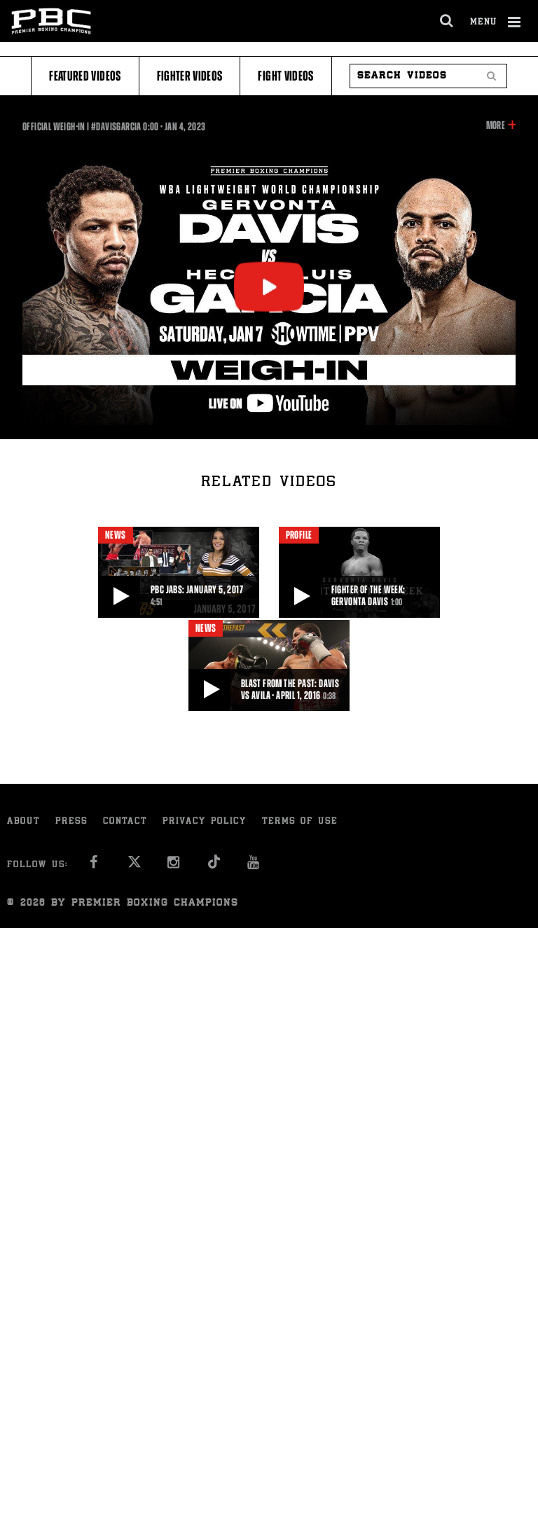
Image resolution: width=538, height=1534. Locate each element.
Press (71, 822)
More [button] (495, 125)
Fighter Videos (190, 76)
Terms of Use (300, 822)
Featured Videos (84, 76)
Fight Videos (285, 76)
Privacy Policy (205, 822)
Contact (125, 822)
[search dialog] (447, 21)
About (23, 822)
